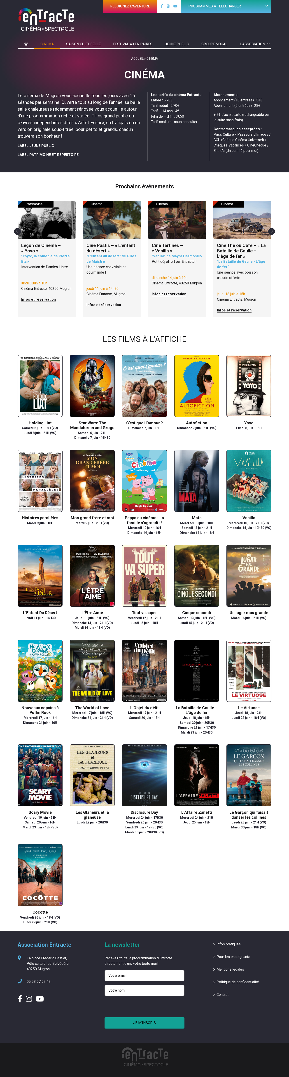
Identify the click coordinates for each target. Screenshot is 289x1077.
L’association (252, 44)
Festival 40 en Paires (132, 44)
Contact (222, 994)
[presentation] (139, 1008)
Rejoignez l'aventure (130, 6)
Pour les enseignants (233, 957)
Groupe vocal (214, 44)
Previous (17, 231)
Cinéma (47, 44)
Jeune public (177, 44)
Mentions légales (230, 969)
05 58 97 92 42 (34, 981)
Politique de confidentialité (238, 982)
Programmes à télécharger (214, 6)
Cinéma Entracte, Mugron (111, 275)
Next (271, 231)
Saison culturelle (83, 44)
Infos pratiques (229, 944)
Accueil (137, 58)
